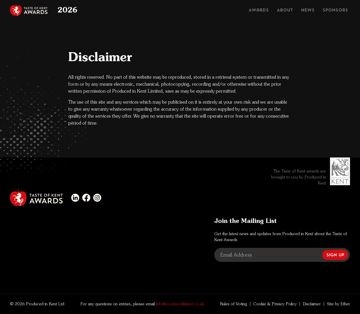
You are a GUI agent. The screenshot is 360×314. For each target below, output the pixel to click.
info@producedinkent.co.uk (179, 304)
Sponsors (335, 9)
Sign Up (335, 254)
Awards (258, 9)
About (285, 9)
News (307, 9)
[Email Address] (282, 255)
